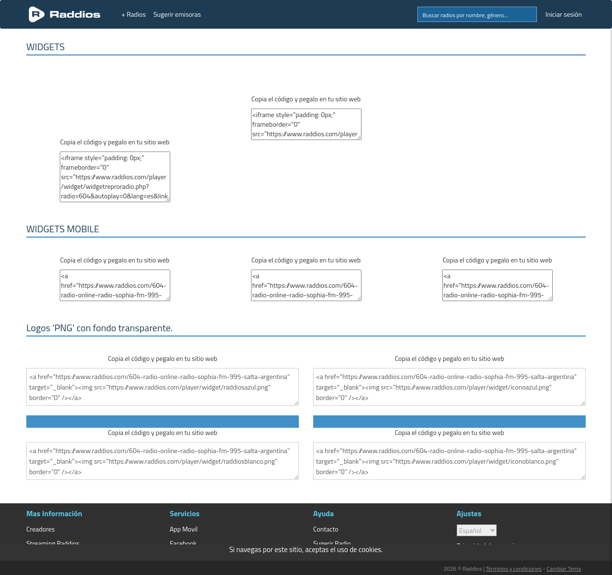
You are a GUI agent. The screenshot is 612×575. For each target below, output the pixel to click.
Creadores (40, 529)
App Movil (183, 529)
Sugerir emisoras (177, 14)
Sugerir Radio (332, 543)
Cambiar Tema (563, 568)
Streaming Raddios (52, 543)
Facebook (183, 543)
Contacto (326, 529)
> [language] (477, 530)
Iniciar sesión (564, 14)
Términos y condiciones (514, 568)
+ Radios (133, 14)
